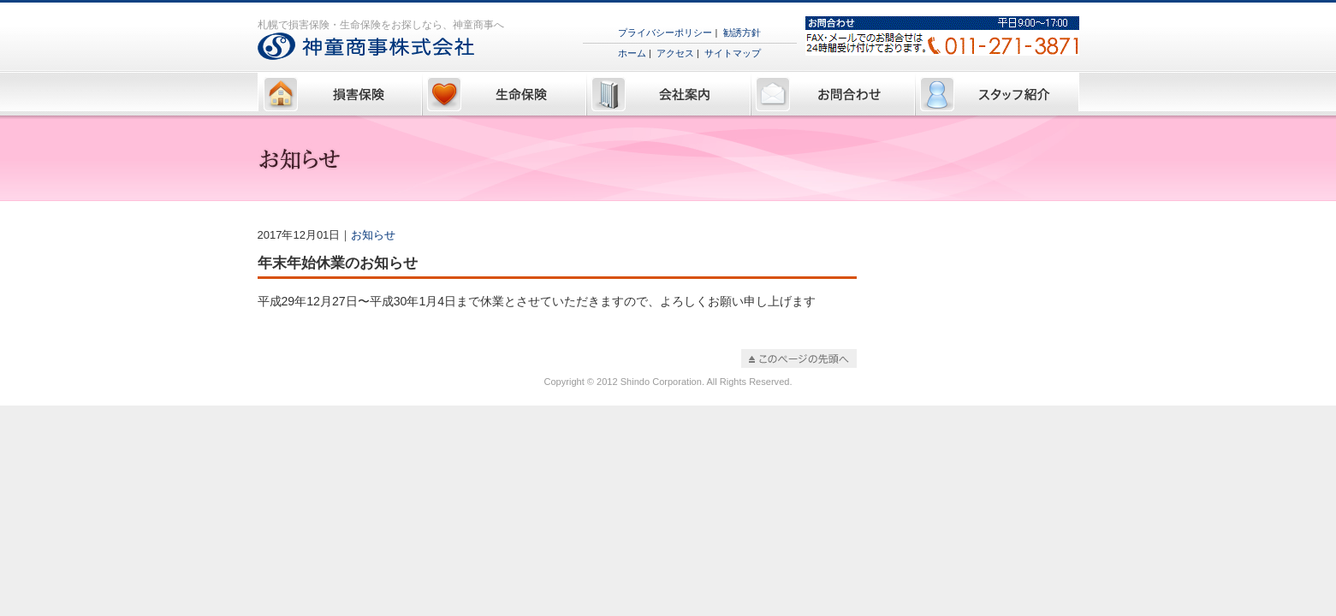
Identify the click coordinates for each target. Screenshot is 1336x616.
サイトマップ (732, 53)
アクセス (675, 53)
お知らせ (373, 234)
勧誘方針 (742, 32)
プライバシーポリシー (665, 32)
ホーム (632, 53)
